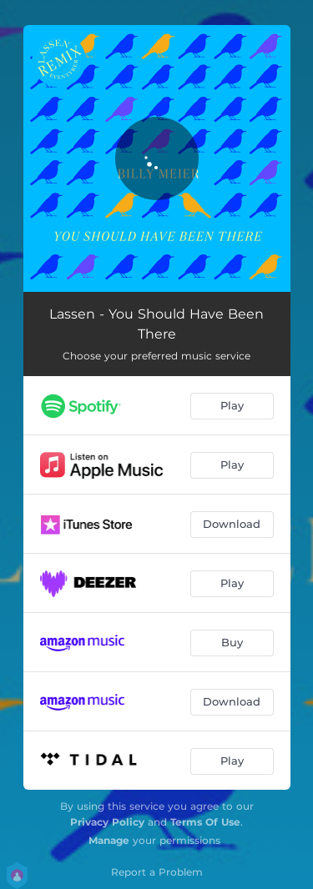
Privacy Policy (107, 822)
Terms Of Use (205, 822)
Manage (108, 840)
